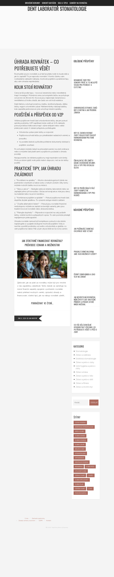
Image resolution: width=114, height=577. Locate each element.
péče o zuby (79, 475)
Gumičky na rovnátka (78, 3)
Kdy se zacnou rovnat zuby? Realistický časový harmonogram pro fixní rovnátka (85, 149)
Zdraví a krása (82, 416)
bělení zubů (79, 493)
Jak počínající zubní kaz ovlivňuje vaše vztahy (84, 256)
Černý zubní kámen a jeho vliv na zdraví (84, 310)
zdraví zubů (80, 519)
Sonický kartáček (49, 3)
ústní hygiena (80, 466)
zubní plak (79, 528)
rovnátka (78, 510)
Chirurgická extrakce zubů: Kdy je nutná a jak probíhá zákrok (85, 118)
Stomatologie (82, 395)
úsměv (90, 519)
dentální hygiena (81, 506)
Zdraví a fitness (82, 427)
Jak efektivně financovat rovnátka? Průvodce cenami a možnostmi (42, 243)
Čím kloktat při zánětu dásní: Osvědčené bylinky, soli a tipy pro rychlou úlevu (84, 181)
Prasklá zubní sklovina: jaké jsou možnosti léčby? (85, 283)
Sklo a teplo (63, 3)
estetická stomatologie (84, 470)
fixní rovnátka (80, 537)
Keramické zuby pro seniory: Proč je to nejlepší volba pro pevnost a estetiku (85, 88)
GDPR (41, 564)
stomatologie (80, 497)
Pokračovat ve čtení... (42, 303)
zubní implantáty (81, 523)
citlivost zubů (80, 515)
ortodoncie (79, 501)
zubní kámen (80, 479)
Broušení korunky (32, 3)
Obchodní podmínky (38, 562)
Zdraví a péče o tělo (84, 419)
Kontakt (48, 564)
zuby (90, 532)
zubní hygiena (80, 484)
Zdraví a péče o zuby (85, 406)
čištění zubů (80, 532)
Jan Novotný (33, 318)
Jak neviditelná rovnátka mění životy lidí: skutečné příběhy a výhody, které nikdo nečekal (85, 340)
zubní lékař (79, 488)
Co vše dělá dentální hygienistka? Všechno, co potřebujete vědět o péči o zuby (85, 372)
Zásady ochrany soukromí (26, 564)
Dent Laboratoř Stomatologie (57, 8)
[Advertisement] (57, 32)
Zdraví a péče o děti (84, 423)
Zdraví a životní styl (84, 430)
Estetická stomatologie (86, 402)
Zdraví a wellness (83, 399)
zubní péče (90, 510)
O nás (26, 562)
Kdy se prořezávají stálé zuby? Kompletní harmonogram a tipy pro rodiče (84, 213)
